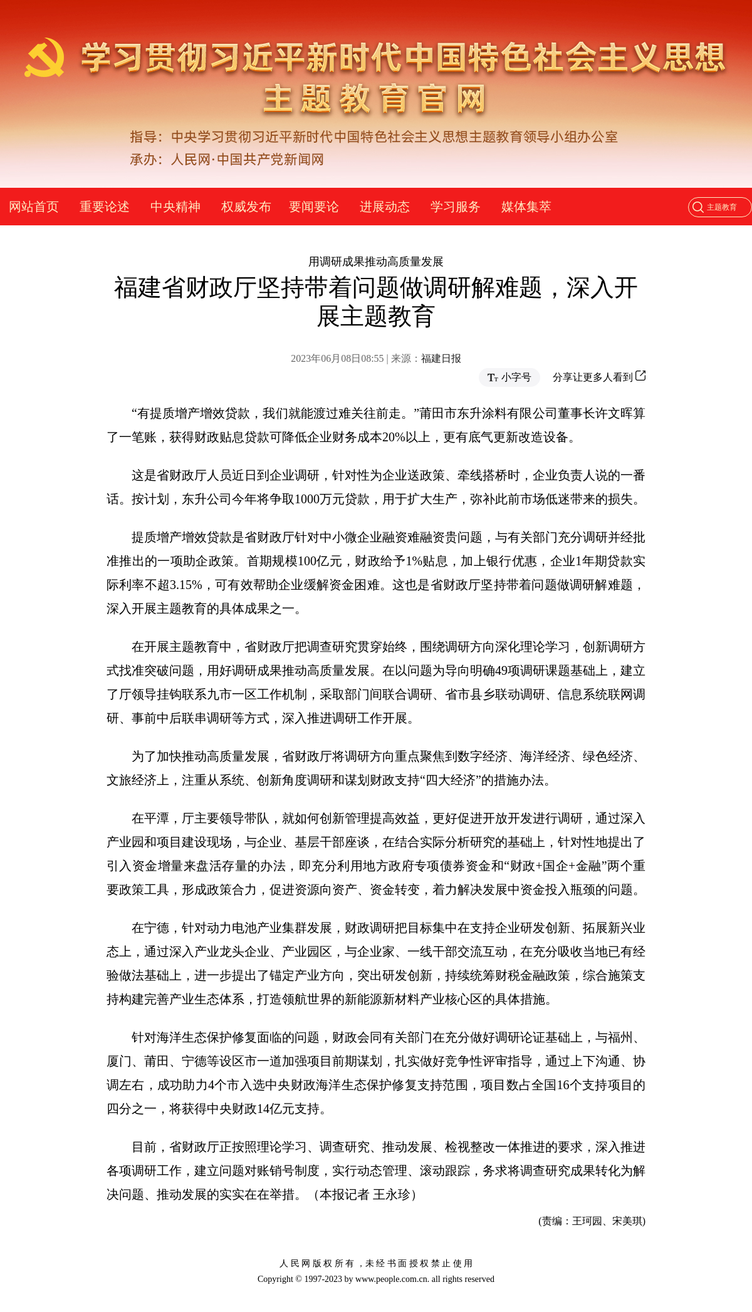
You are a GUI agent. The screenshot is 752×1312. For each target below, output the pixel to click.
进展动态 (385, 206)
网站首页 (34, 206)
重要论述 (105, 206)
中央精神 (175, 206)
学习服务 (456, 206)
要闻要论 (314, 206)
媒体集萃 (526, 206)
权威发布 (246, 206)
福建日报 (441, 358)
